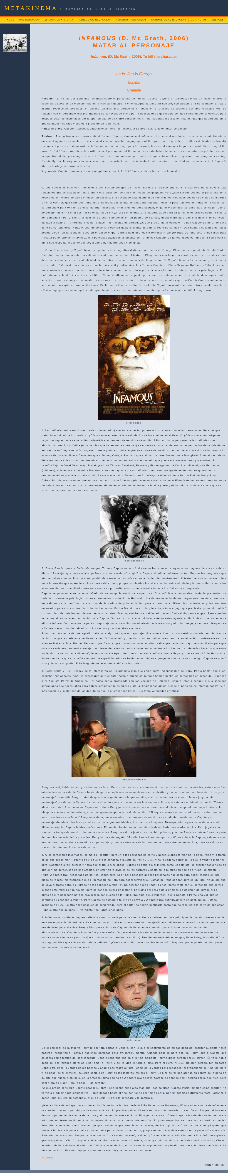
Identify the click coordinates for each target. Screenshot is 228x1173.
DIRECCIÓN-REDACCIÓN (95, 19)
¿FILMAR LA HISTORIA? (60, 19)
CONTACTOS (199, 19)
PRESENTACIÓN (29, 19)
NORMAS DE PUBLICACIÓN (168, 19)
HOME (11, 19)
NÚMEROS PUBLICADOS (131, 19)
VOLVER (47, 1157)
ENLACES (217, 19)
